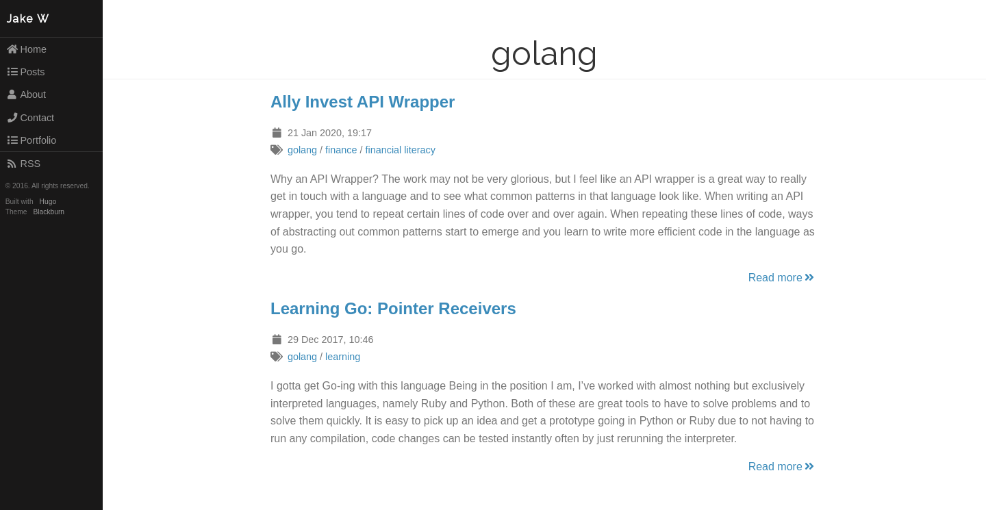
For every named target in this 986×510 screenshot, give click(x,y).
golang (302, 149)
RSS (23, 163)
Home (26, 49)
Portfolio (31, 140)
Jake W (28, 18)
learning (342, 356)
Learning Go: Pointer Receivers (393, 308)
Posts (25, 71)
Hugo (48, 201)
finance (341, 149)
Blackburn (49, 212)
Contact (30, 117)
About (26, 94)
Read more (782, 277)
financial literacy (400, 149)
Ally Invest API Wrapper (362, 101)
